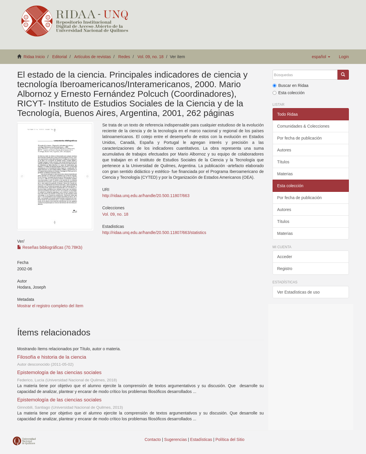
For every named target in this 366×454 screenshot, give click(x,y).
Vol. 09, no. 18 (151, 56)
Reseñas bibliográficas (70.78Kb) (49, 247)
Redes (124, 56)
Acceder (284, 256)
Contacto (153, 439)
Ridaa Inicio (34, 56)
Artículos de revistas (92, 56)
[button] (321, 56)
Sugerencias (175, 439)
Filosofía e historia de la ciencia (51, 357)
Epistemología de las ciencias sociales (59, 372)
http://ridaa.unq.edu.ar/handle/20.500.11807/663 (145, 195)
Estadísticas (201, 439)
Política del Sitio (230, 439)
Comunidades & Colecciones (303, 126)
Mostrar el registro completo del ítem (50, 305)
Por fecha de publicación (299, 138)
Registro (284, 268)
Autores (284, 150)
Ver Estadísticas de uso (298, 292)
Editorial (59, 56)
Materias (285, 173)
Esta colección (289, 92)
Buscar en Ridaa (291, 85)
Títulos (283, 162)
